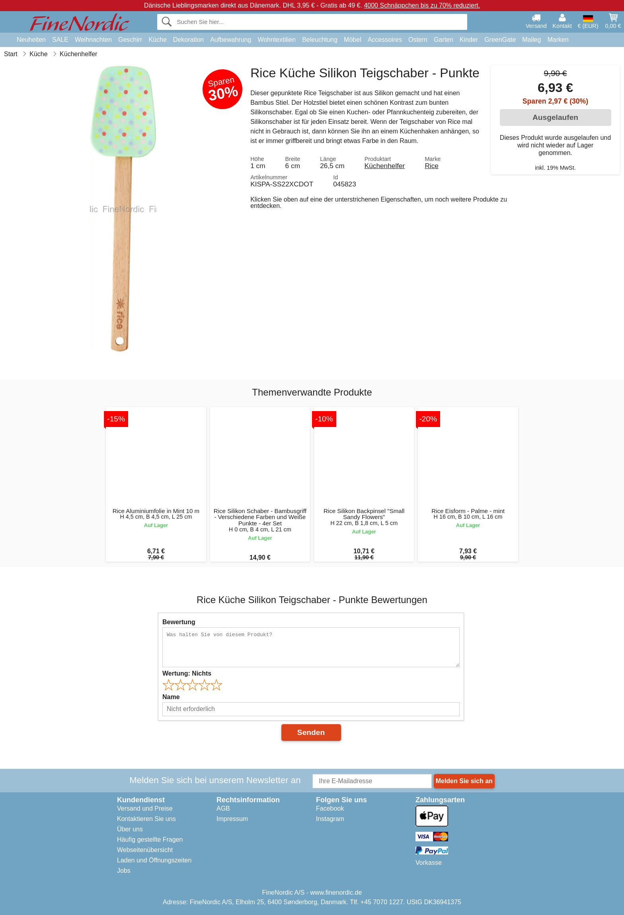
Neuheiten (31, 39)
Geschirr (130, 39)
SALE (60, 39)
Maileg (531, 39)
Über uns (130, 829)
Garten (443, 39)
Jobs (124, 870)
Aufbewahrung (230, 39)
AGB (223, 808)
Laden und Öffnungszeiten (154, 860)
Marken (557, 39)
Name (171, 697)
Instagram (330, 818)
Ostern (417, 39)
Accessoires (385, 39)
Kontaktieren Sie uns (146, 818)
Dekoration (188, 39)
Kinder (469, 39)
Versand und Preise (145, 808)
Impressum (232, 818)
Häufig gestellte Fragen (150, 839)
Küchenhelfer (385, 166)
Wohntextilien (276, 39)
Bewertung (178, 622)
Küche (157, 39)
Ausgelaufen (555, 117)
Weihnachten (93, 39)
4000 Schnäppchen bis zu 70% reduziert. (422, 5)
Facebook (330, 808)
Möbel (352, 39)
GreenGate (500, 39)
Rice (432, 166)
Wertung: (186, 673)
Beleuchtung (319, 39)
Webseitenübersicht (145, 849)
